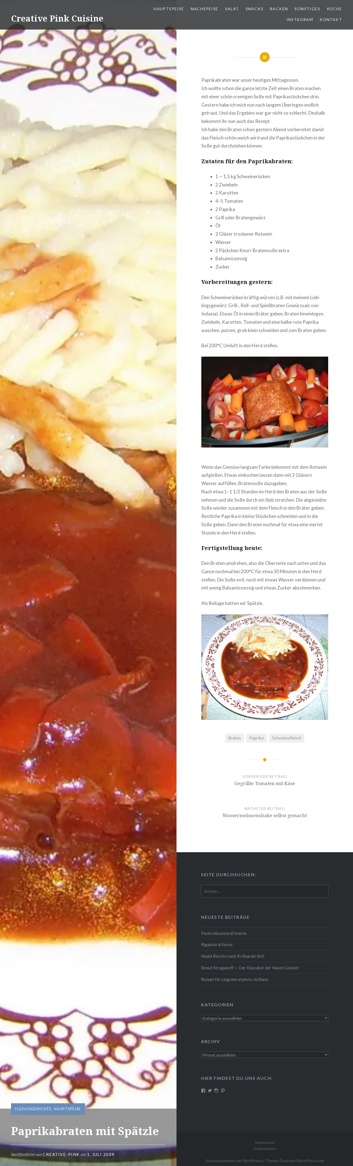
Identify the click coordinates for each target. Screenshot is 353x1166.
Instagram (300, 19)
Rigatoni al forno (216, 944)
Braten (234, 737)
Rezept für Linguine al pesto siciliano (234, 979)
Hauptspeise (67, 1109)
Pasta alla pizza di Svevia (224, 933)
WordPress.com (310, 1160)
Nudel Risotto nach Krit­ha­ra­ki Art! (232, 956)
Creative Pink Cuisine (57, 18)
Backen (279, 8)
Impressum (264, 1142)
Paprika (256, 737)
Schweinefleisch (286, 737)
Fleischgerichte (33, 1109)
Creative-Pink (61, 1154)
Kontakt (331, 19)
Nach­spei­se (204, 8)
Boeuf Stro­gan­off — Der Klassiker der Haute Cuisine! (250, 967)
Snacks (254, 8)
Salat (232, 8)
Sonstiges (307, 8)
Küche (334, 8)
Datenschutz (265, 1148)
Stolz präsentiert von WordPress (234, 1160)
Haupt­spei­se (169, 8)
